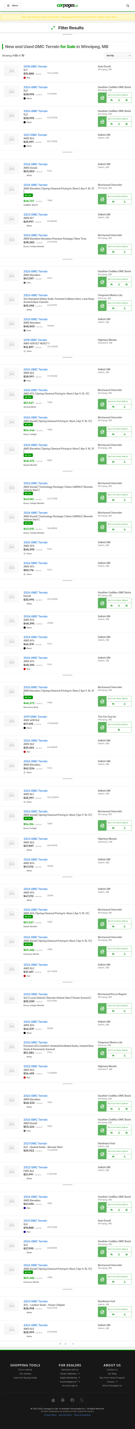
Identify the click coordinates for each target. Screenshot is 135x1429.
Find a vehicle (25, 1369)
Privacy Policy (50, 1415)
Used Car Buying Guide (25, 1377)
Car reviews (25, 1373)
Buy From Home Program (112, 1377)
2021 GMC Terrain (35, 135)
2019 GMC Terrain (35, 716)
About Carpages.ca (112, 1385)
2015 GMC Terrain (35, 340)
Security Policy (65, 1415)
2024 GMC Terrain (36, 87)
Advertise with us (70, 1369)
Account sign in (70, 1385)
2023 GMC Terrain (36, 214)
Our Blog (112, 1373)
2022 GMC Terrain (36, 790)
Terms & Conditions (82, 1415)
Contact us (112, 1369)
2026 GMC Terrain (36, 164)
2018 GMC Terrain (35, 66)
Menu (12, 5)
